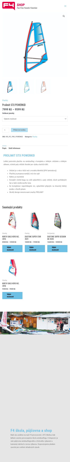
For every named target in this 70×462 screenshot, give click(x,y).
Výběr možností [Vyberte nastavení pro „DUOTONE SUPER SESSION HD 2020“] (55, 248)
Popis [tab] (4, 148)
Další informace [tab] (14, 148)
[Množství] (5, 130)
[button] (64, 16)
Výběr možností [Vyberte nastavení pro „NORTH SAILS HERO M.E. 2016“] (10, 295)
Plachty (5, 100)
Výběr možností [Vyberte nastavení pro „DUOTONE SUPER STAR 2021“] (32, 248)
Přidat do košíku (19, 130)
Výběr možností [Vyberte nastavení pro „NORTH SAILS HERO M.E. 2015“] (10, 248)
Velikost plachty (8, 113)
